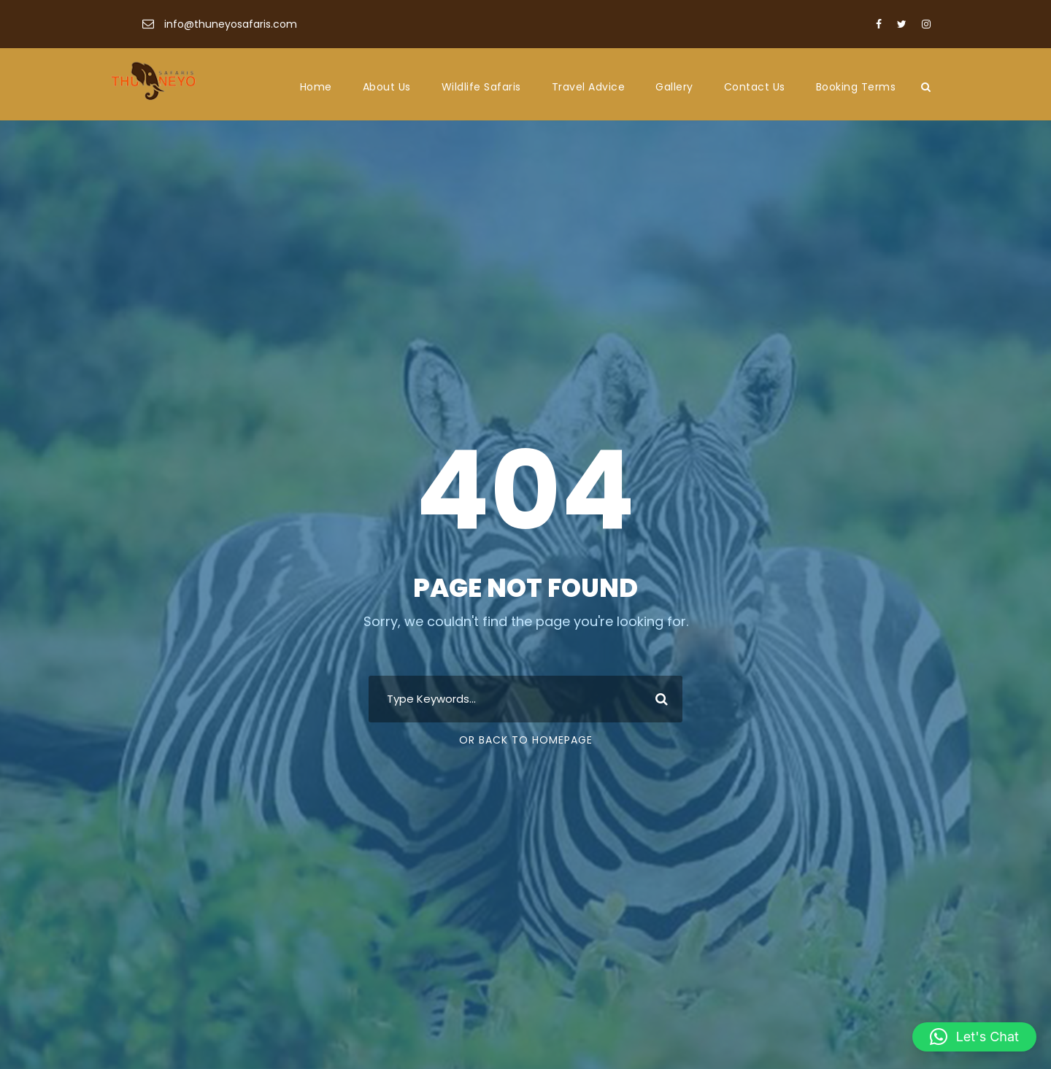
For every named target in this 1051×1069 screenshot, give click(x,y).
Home (316, 87)
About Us (387, 87)
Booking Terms (856, 87)
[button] (974, 1036)
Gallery (674, 87)
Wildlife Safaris (481, 87)
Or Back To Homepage (526, 740)
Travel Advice (588, 87)
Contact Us (754, 87)
